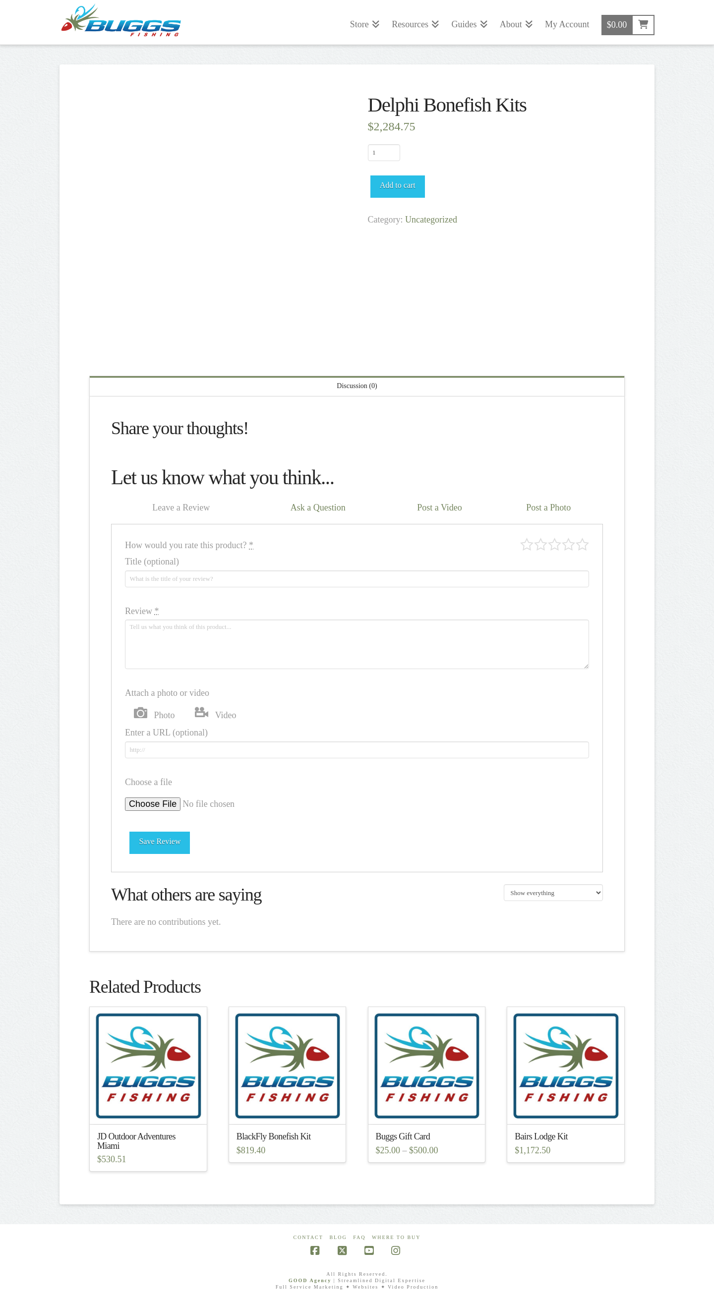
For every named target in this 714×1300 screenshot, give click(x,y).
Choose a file (148, 782)
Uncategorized (431, 220)
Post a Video (439, 507)
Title (152, 561)
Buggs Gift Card (403, 1136)
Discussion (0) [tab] (357, 386)
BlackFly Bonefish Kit (274, 1136)
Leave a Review (181, 507)
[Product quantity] (384, 152)
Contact (308, 1237)
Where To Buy (396, 1237)
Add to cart (398, 185)
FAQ (359, 1237)
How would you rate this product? (189, 545)
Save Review (159, 841)
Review (142, 611)
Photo (164, 715)
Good (568, 544)
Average (554, 544)
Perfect (582, 544)
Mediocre (540, 544)
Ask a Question (318, 507)
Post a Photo (548, 507)
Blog (338, 1237)
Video (226, 715)
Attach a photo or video (167, 693)
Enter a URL (166, 732)
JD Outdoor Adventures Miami (136, 1141)
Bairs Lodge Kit (541, 1136)
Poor (527, 544)
